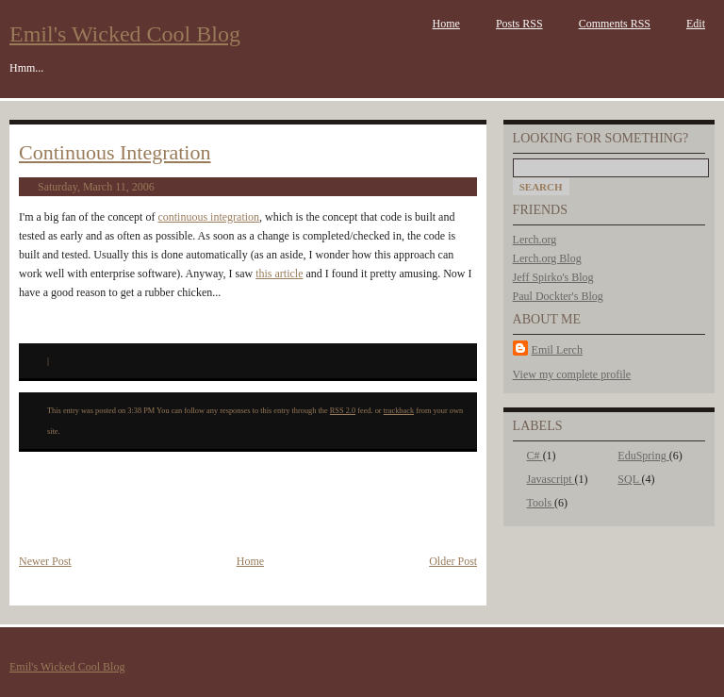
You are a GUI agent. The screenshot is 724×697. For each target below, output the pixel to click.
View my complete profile (572, 374)
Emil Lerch (557, 350)
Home (446, 23)
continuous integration (208, 217)
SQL (629, 479)
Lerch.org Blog (547, 258)
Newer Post (45, 561)
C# (535, 455)
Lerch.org (535, 239)
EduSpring (642, 455)
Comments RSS (614, 23)
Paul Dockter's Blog (558, 296)
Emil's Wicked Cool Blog (124, 34)
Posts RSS (519, 23)
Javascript (551, 479)
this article (279, 273)
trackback (399, 411)
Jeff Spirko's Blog (553, 277)
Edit (695, 23)
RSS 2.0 (342, 411)
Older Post (453, 561)
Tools (541, 502)
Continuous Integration (114, 152)
